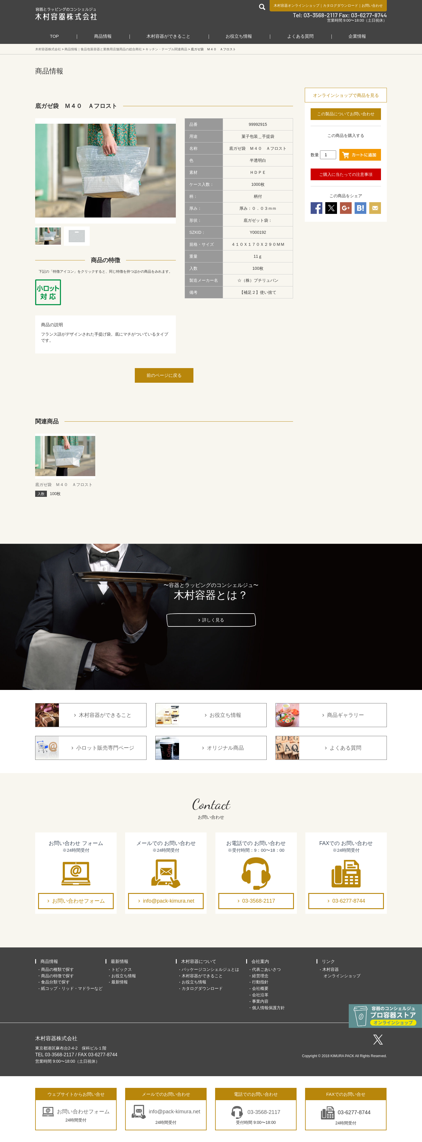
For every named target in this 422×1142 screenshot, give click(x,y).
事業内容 (260, 1001)
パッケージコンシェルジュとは (210, 969)
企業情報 (357, 36)
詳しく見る (213, 619)
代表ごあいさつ (266, 969)
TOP (54, 36)
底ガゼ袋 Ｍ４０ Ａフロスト (64, 484)
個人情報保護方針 (268, 1007)
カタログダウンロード (340, 6)
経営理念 (260, 975)
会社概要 (260, 988)
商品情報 (103, 36)
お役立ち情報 (239, 36)
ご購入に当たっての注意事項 (345, 174)
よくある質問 (300, 36)
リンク (328, 961)
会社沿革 (260, 994)
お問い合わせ (372, 6)
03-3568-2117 (258, 901)
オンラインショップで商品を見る (346, 95)
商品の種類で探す (57, 969)
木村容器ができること (168, 36)
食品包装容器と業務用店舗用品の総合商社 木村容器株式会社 (66, 13)
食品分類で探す (55, 982)
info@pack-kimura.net (168, 901)
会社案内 (260, 961)
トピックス (121, 969)
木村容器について (198, 961)
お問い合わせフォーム (78, 901)
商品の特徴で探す (57, 975)
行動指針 (260, 982)
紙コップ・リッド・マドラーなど (72, 988)
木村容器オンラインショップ (296, 6)
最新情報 (119, 961)
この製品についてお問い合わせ (346, 113)
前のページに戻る (164, 375)
